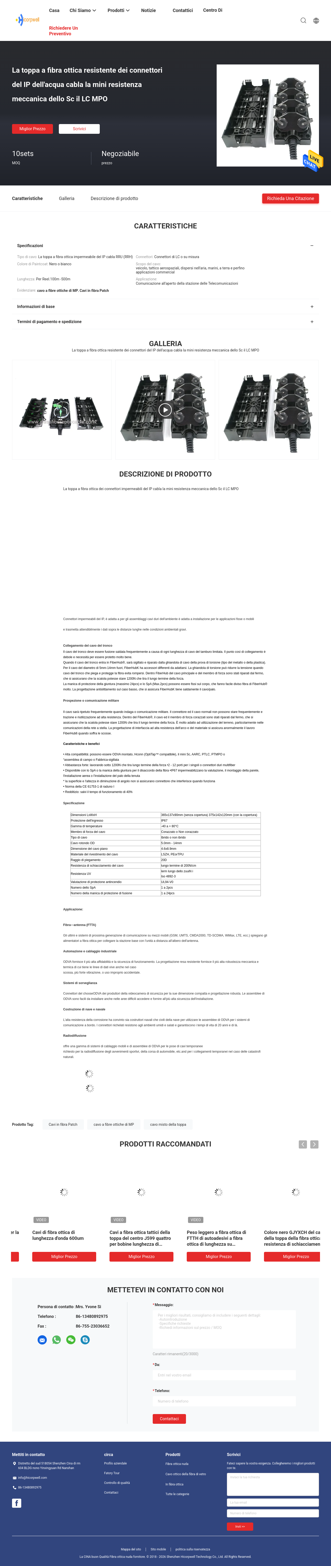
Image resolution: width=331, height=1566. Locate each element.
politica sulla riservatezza (192, 1549)
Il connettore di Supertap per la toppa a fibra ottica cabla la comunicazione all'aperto (281, 1238)
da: (157, 1365)
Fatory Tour (111, 1473)
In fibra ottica (174, 1484)
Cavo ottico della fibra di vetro (186, 1474)
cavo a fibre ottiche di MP (114, 1124)
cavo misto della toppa (168, 1124)
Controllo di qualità (117, 1483)
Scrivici (79, 128)
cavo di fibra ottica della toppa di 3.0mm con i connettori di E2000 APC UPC (126, 1238)
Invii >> (240, 1526)
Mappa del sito (131, 1549)
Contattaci (169, 1418)
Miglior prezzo (32, 128)
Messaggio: (164, 1305)
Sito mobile (158, 1549)
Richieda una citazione (290, 198)
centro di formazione (215, 13)
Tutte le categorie (177, 1494)
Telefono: (162, 1391)
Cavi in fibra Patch (63, 1124)
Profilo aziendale (115, 1463)
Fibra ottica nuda (177, 1464)
